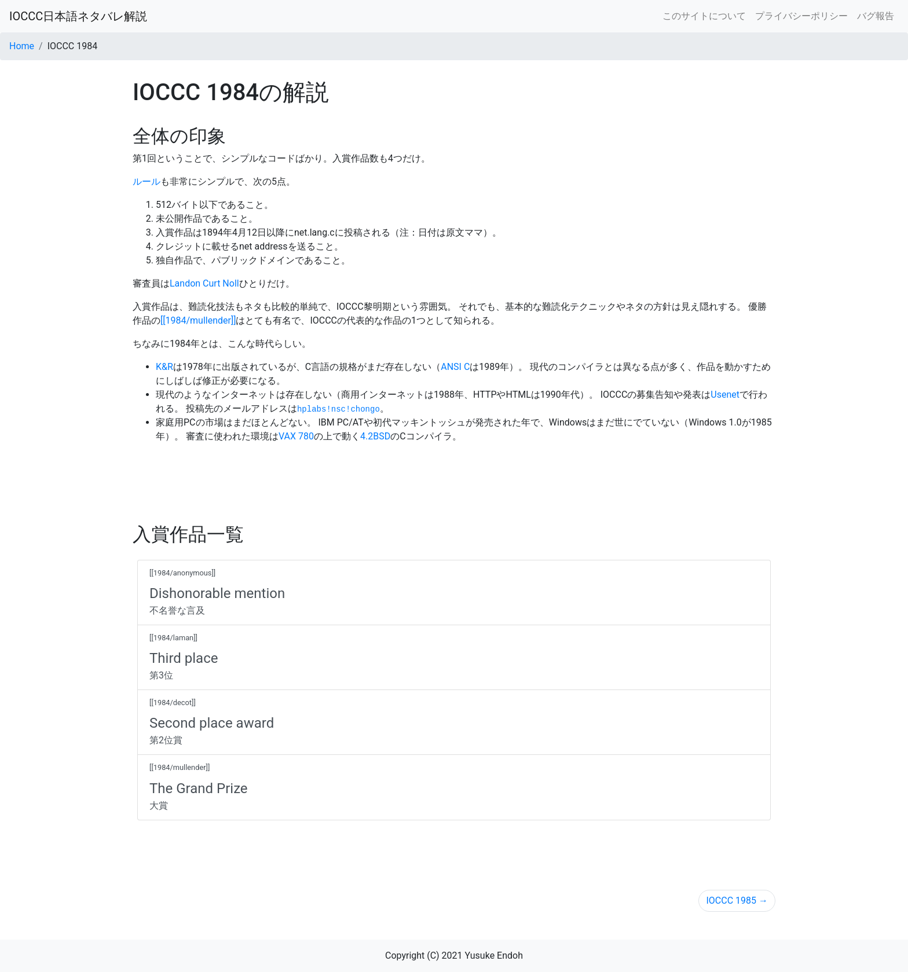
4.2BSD (375, 436)
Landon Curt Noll (204, 283)
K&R (164, 366)
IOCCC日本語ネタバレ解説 (78, 16)
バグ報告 (875, 15)
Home (21, 46)
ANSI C (455, 366)
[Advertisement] (454, 479)
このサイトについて (704, 15)
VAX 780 (296, 436)
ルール (146, 181)
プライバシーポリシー (801, 15)
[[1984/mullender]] (198, 320)
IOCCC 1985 (737, 900)
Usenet (725, 394)
